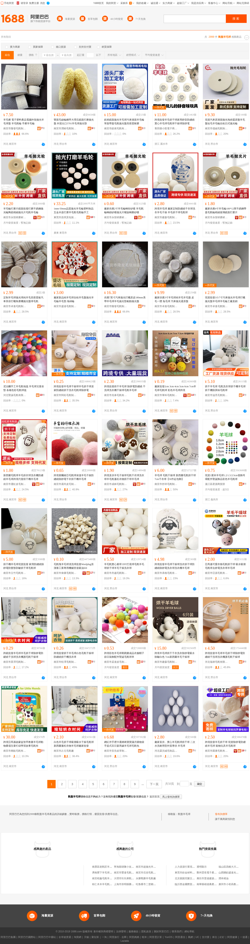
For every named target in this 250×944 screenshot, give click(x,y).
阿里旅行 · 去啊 (117, 937)
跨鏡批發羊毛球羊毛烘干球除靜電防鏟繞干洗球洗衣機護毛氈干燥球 (23, 655)
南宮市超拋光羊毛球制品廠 (151, 866)
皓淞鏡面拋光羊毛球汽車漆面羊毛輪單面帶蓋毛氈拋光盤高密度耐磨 (124, 121)
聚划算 (95, 937)
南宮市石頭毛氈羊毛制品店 (151, 872)
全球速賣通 (65, 937)
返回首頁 (155, 796)
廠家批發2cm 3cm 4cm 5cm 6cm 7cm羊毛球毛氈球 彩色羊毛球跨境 (175, 388)
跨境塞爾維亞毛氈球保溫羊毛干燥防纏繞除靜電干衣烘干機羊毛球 (74, 477)
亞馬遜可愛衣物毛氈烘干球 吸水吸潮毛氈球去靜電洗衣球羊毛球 (225, 566)
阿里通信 (180, 937)
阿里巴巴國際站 (27, 937)
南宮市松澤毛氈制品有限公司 (65, 661)
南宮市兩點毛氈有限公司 (14, 750)
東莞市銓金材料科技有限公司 (191, 872)
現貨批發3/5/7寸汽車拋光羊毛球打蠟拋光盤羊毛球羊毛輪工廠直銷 (225, 299)
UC (197, 937)
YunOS (168, 937)
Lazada (125, 940)
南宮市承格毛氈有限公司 (166, 573)
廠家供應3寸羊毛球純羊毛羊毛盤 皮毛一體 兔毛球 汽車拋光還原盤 (174, 299)
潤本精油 (224, 878)
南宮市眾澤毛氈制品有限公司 (14, 661)
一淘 (104, 937)
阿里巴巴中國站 (47, 937)
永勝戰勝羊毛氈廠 (146, 878)
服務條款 (134, 931)
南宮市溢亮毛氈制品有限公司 (216, 395)
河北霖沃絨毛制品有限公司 (166, 750)
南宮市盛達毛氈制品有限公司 (65, 306)
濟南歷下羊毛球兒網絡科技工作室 (111, 872)
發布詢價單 (221, 814)
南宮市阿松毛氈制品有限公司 (65, 395)
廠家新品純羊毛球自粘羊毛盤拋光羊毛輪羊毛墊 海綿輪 (74, 299)
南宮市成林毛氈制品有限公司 (115, 484)
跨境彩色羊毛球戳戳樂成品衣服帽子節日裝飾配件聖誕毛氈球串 (124, 655)
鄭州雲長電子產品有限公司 (212, 872)
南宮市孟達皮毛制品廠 (115, 661)
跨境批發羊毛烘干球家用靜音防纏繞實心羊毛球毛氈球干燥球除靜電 (175, 121)
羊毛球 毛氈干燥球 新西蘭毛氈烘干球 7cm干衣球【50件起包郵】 (175, 477)
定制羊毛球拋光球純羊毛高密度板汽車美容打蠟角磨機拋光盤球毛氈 (23, 299)
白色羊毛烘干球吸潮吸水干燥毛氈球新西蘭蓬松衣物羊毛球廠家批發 (74, 744)
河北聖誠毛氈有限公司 (14, 395)
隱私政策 (146, 931)
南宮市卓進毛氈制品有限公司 (14, 306)
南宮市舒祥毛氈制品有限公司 (166, 484)
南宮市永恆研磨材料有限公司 (14, 217)
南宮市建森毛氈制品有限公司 (166, 217)
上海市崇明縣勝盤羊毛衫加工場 (131, 884)
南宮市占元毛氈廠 (64, 750)
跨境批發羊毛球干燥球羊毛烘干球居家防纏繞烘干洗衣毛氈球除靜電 (74, 388)
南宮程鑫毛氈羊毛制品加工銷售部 (111, 878)
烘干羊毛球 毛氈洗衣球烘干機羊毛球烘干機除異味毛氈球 (225, 388)
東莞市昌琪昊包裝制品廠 (65, 217)
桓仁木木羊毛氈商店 (103, 884)
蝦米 (144, 937)
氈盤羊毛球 (184, 814)
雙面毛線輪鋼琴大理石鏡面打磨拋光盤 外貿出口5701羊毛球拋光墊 (74, 121)
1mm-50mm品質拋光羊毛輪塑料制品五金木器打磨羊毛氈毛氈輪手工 (74, 210)
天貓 (86, 937)
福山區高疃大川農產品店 (232, 866)
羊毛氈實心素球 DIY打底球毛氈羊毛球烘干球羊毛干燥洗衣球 (124, 566)
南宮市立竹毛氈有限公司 (14, 573)
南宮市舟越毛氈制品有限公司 (115, 573)
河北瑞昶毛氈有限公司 (216, 661)
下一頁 (154, 784)
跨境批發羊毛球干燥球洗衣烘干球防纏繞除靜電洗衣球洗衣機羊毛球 (175, 566)
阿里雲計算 (155, 937)
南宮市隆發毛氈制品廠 (14, 128)
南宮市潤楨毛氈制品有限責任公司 (65, 128)
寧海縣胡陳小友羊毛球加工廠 (130, 866)
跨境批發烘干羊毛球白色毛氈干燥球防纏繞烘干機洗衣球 (74, 655)
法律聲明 (121, 931)
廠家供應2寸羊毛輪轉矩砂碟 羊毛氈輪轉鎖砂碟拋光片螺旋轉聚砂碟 (124, 210)
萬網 (190, 937)
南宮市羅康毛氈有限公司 (216, 750)
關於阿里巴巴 (161, 931)
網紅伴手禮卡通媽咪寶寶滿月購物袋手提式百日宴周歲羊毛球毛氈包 (124, 744)
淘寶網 (77, 937)
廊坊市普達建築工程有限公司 (213, 878)
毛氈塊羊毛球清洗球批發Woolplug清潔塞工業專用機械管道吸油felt (74, 566)
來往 (214, 937)
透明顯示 (202, 866)
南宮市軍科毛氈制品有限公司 (166, 395)
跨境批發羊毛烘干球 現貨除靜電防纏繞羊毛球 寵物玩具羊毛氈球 (225, 744)
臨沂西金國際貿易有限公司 (190, 884)
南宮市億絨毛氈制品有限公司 (216, 128)
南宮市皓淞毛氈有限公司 (115, 128)
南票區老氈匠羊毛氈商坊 (106, 866)
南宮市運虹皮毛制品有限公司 (14, 484)
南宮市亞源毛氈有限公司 (216, 573)
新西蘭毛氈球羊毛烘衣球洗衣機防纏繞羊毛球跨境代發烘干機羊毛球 (23, 477)
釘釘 (222, 937)
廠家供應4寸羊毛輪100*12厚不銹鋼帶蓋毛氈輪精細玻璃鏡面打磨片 (225, 210)
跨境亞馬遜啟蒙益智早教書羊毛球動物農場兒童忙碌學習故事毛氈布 (23, 744)
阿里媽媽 (134, 937)
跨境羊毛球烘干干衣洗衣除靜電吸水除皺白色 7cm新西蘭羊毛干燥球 (175, 655)
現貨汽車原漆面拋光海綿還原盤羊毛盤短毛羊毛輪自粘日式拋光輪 (225, 121)
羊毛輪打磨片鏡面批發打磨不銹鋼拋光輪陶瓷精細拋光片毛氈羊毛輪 (23, 210)
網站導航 (189, 931)
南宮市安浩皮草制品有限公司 (115, 750)
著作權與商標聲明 (103, 931)
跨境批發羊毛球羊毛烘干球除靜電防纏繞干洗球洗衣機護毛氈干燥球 (225, 655)
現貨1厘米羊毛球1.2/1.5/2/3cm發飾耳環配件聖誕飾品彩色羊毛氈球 (225, 477)
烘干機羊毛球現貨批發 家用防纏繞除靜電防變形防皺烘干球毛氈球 (23, 566)
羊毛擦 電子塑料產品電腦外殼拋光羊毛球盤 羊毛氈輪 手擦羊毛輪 (23, 121)
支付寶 (205, 937)
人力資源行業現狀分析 (187, 866)
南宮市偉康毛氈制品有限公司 (65, 573)
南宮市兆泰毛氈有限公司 (115, 395)
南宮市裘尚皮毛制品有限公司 (65, 484)
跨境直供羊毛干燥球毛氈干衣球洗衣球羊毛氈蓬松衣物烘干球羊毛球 (124, 477)
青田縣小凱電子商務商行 (166, 128)
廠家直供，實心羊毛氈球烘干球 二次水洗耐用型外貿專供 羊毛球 (175, 744)
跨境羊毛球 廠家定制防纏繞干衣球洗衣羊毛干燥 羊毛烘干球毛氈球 (175, 210)
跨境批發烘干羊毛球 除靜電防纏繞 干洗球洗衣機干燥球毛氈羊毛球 (124, 388)
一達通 (244, 937)
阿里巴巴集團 (8, 937)
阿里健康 (232, 937)
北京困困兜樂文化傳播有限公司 (192, 878)
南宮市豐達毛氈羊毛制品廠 (129, 872)
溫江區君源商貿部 (215, 484)
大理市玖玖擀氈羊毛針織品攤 (130, 878)
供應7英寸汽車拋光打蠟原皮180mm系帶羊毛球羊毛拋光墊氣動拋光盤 (125, 299)
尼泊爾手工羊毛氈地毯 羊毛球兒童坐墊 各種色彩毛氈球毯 (23, 388)
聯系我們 (177, 931)
